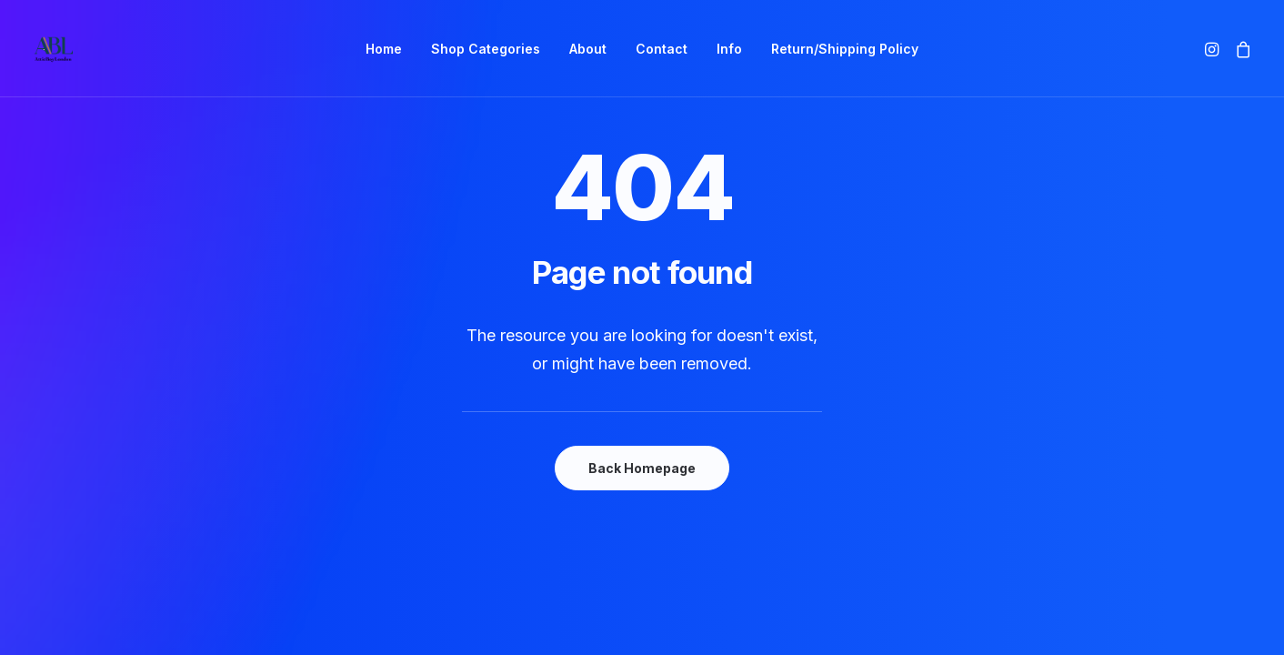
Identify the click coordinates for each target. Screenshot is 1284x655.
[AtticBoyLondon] (53, 49)
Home (384, 48)
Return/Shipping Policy (844, 48)
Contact (661, 48)
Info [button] (729, 48)
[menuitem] (384, 48)
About (588, 48)
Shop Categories (485, 48)
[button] (1214, 48)
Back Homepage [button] (642, 468)
